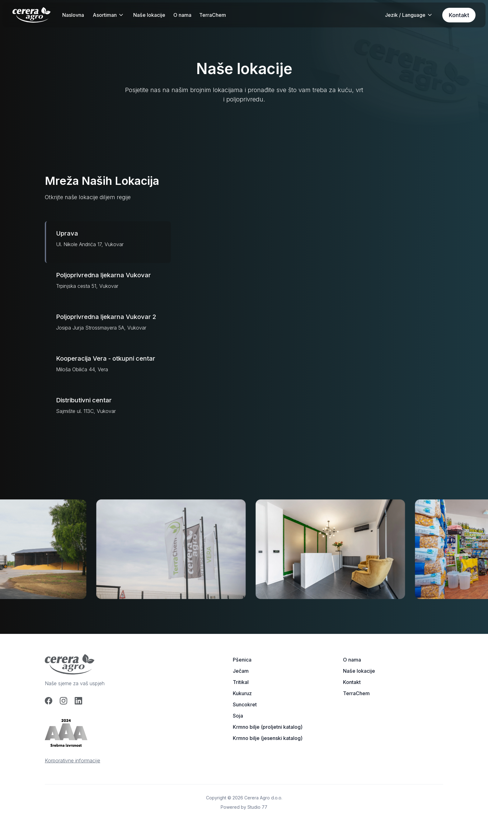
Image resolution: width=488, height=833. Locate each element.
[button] (108, 15)
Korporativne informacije (72, 760)
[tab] (108, 242)
